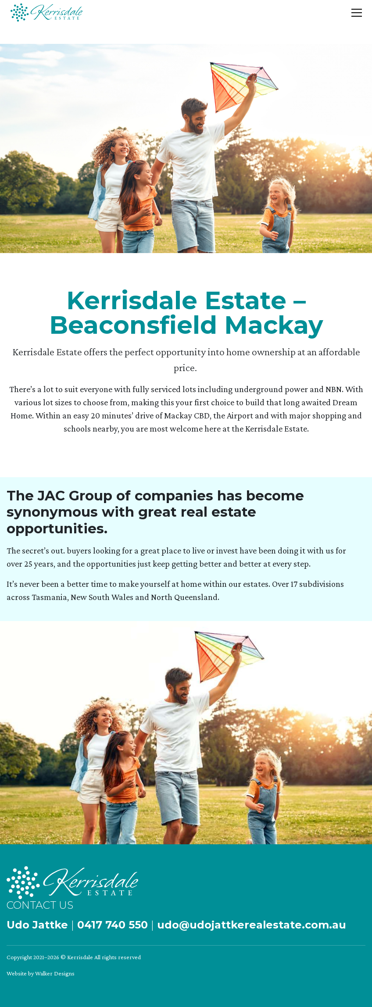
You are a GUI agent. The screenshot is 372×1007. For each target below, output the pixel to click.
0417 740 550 (112, 924)
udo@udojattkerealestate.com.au (251, 924)
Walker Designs (55, 973)
